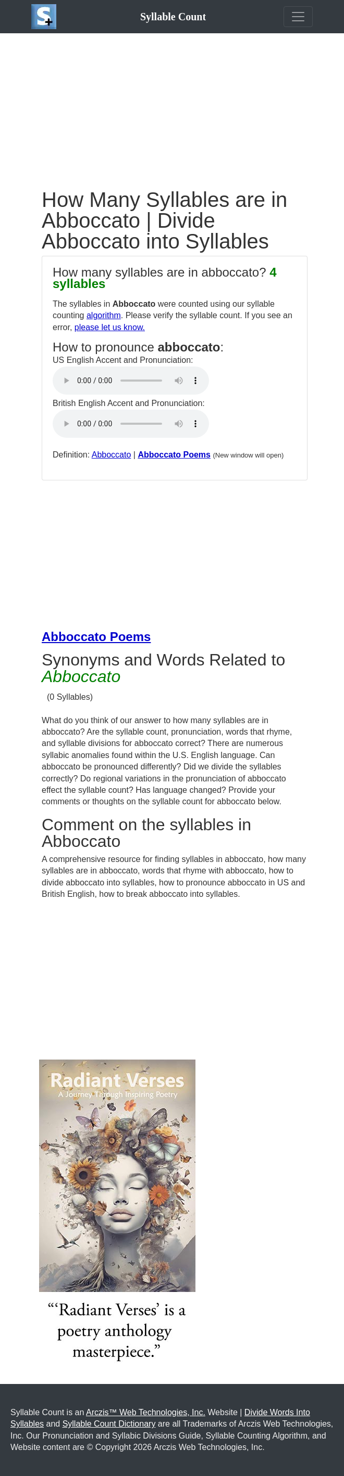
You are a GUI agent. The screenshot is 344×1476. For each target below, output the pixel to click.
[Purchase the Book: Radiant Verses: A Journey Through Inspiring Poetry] (117, 1214)
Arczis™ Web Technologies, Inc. (145, 1412)
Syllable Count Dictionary (109, 1423)
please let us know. (110, 327)
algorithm (104, 315)
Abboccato (111, 454)
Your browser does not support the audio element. (131, 381)
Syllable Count (173, 16)
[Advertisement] (172, 106)
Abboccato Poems (174, 454)
